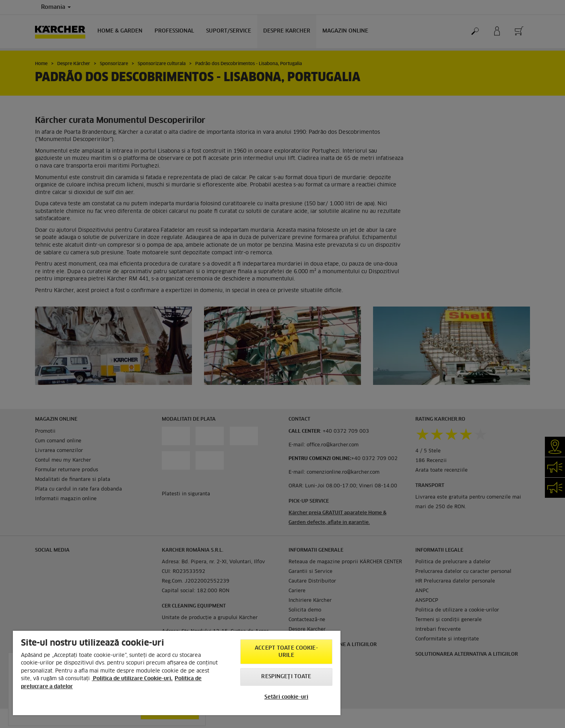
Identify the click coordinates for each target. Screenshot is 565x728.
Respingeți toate (286, 676)
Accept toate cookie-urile (286, 652)
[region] (176, 673)
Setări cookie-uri (286, 697)
